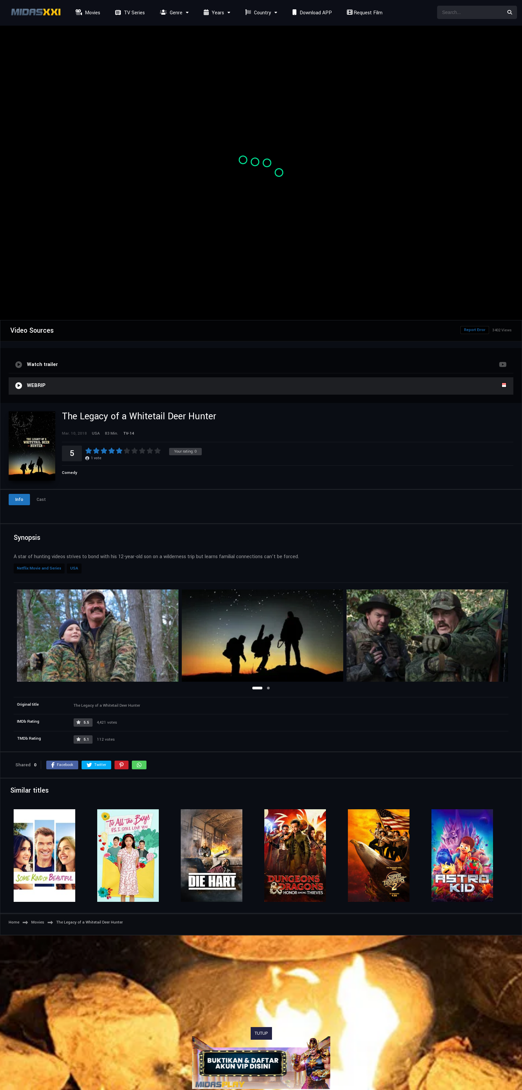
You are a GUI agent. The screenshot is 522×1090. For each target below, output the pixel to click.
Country (257, 12)
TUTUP (261, 1033)
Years (213, 12)
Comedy (69, 473)
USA (74, 568)
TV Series (129, 12)
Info (19, 500)
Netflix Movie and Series (39, 568)
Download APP (311, 12)
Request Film (364, 12)
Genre (170, 12)
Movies (87, 12)
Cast (41, 500)
